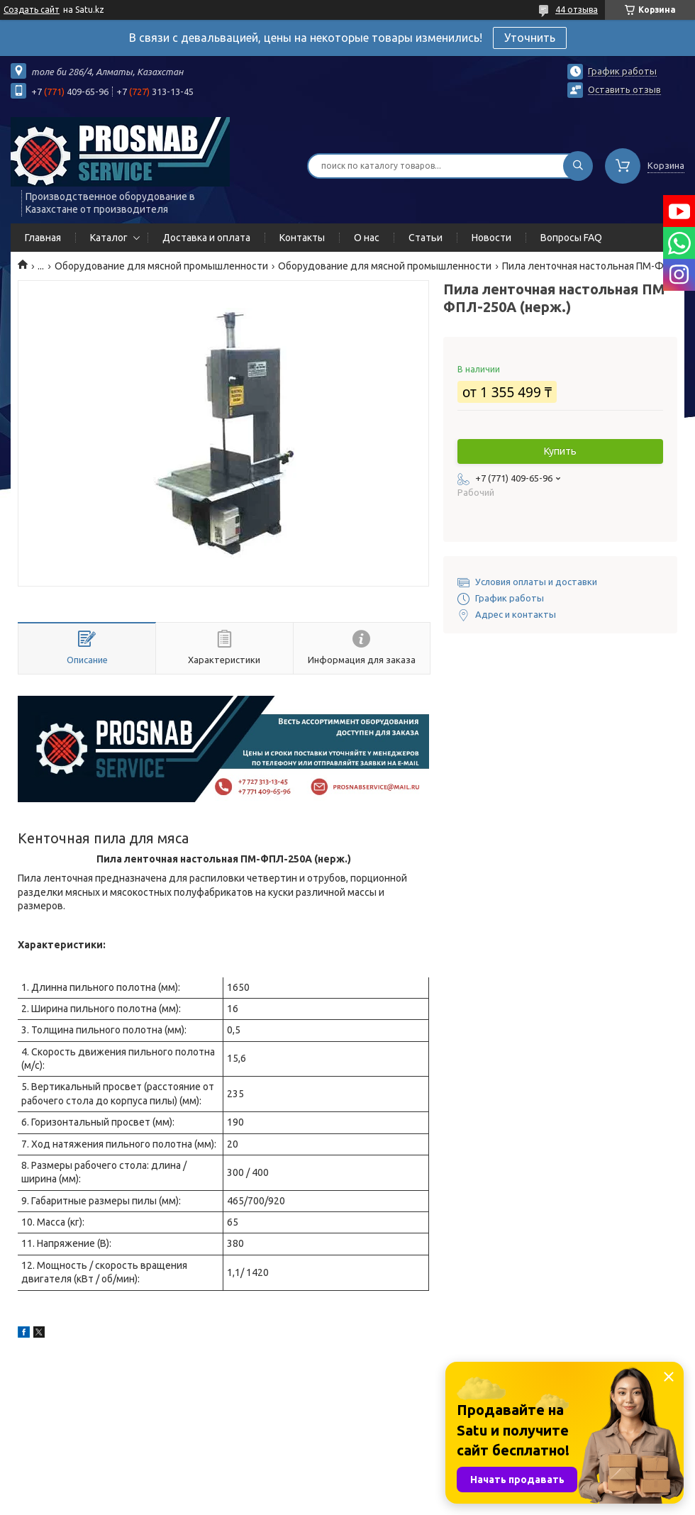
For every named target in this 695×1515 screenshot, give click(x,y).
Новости (491, 238)
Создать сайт (32, 9)
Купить (560, 451)
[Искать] (578, 166)
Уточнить (529, 37)
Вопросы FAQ (571, 238)
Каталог (109, 238)
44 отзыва (576, 9)
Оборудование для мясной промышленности (161, 266)
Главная (43, 238)
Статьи (425, 238)
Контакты (302, 238)
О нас (366, 238)
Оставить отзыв (624, 89)
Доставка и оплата (206, 238)
